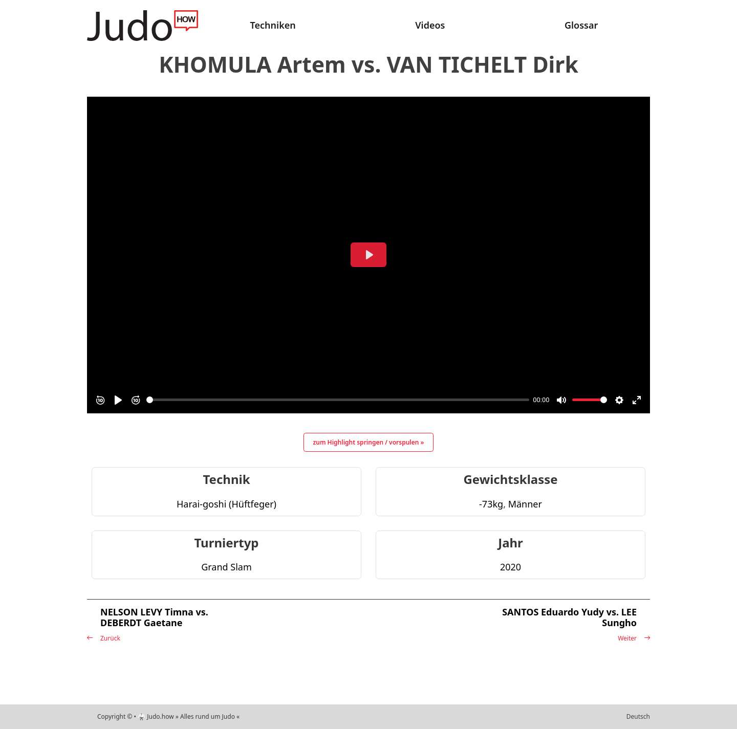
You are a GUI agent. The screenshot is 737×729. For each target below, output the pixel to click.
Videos (430, 25)
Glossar (581, 25)
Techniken (273, 25)
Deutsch (638, 716)
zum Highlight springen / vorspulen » (368, 442)
